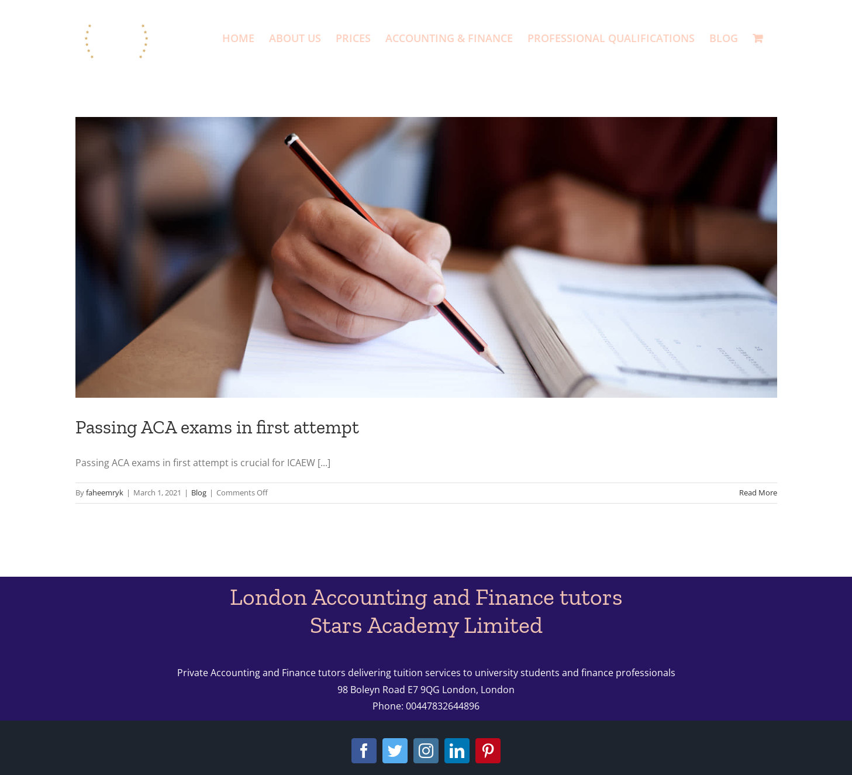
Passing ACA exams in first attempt (217, 427)
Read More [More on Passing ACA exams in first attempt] (758, 492)
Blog (198, 492)
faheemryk (104, 492)
